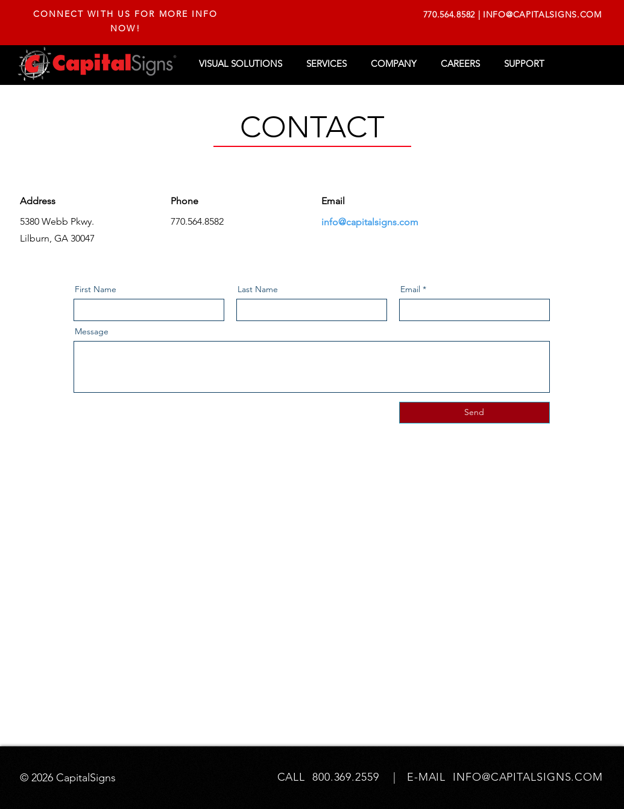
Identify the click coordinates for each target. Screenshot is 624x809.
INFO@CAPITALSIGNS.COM (542, 14)
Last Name (258, 289)
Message (92, 331)
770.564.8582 (449, 14)
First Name (95, 289)
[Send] (474, 412)
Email (410, 289)
